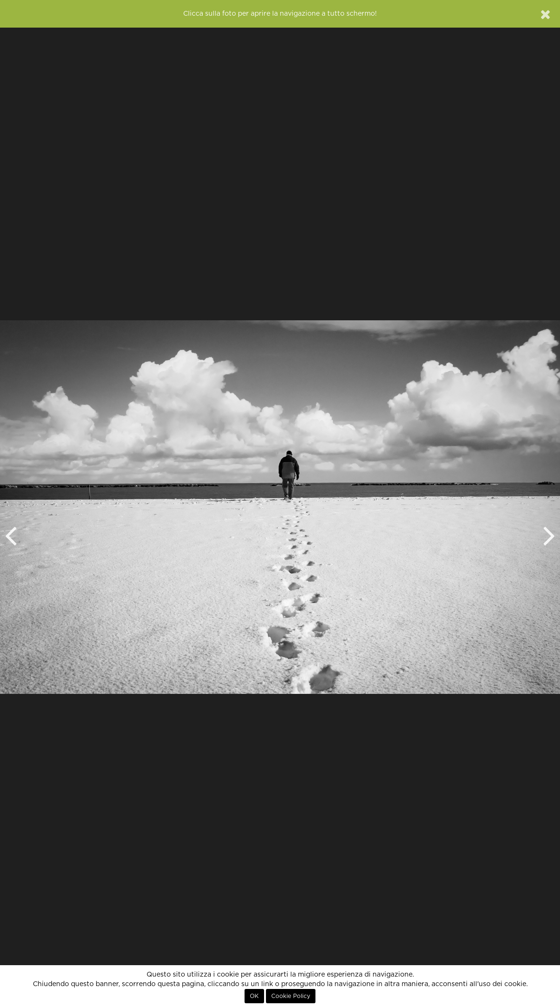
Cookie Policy (290, 996)
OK (254, 996)
